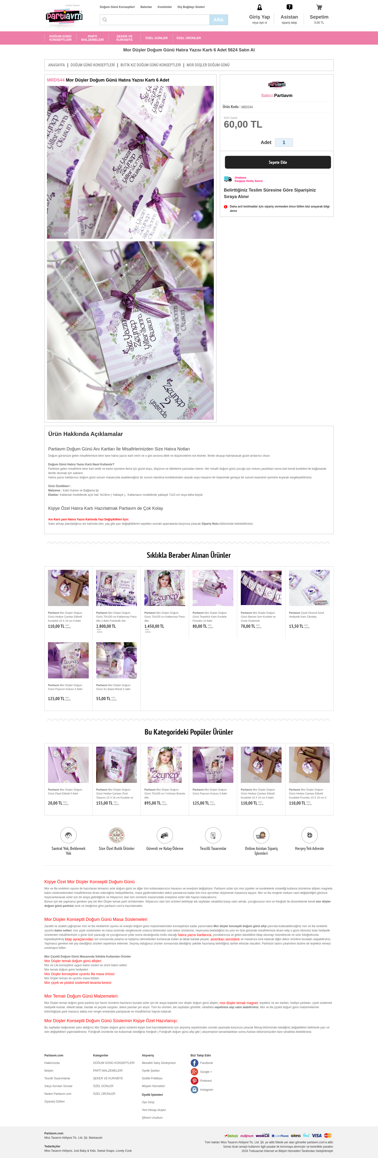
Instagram (206, 1089)
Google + (206, 1072)
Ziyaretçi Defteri (54, 1101)
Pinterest (206, 1080)
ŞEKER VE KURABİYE (124, 37)
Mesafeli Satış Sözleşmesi (159, 1063)
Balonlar (146, 7)
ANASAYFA (56, 65)
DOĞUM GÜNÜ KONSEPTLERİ (60, 37)
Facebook (206, 1063)
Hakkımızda (52, 1063)
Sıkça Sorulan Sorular (58, 1086)
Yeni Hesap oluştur (154, 1110)
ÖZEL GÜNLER (156, 38)
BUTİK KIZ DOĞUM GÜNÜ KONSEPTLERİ (151, 65)
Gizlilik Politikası (152, 1078)
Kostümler (165, 7)
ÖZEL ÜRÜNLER (188, 38)
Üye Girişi (148, 1102)
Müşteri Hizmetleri (153, 1086)
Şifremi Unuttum (152, 1117)
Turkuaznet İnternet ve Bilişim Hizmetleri (275, 1151)
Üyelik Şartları (151, 1070)
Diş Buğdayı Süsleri (191, 7)
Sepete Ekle (278, 162)
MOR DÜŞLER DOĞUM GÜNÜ (208, 65)
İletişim (48, 1070)
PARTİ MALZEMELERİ (92, 37)
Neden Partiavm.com (57, 1094)
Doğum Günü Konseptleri (117, 7)
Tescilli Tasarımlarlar (57, 1078)
